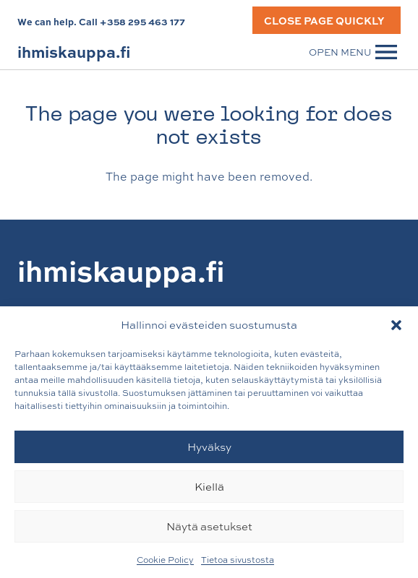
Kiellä (209, 486)
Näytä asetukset (209, 526)
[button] (396, 325)
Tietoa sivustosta (237, 560)
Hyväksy (209, 446)
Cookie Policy (165, 560)
